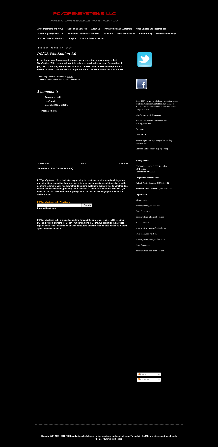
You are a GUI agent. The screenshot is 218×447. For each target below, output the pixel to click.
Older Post (123, 163)
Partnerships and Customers (118, 29)
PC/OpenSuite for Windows (51, 38)
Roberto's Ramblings (166, 34)
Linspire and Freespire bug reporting (152, 149)
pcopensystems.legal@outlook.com (150, 251)
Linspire (72, 38)
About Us (95, 29)
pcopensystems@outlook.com (148, 205)
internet (48, 79)
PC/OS (62, 79)
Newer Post (43, 163)
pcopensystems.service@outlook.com (151, 228)
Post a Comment (49, 111)
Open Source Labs (126, 34)
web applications (73, 79)
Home (83, 163)
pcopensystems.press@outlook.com (150, 239)
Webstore (108, 34)
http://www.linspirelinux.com (148, 115)
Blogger (118, 439)
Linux (55, 79)
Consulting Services (77, 29)
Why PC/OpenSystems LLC (51, 34)
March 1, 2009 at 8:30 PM (56, 105)
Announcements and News (50, 29)
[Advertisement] (83, 137)
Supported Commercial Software (83, 34)
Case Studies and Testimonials (151, 29)
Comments (144, 379)
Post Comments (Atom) (62, 168)
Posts (142, 374)
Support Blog (145, 34)
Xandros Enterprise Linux (92, 38)
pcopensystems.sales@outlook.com (150, 217)
